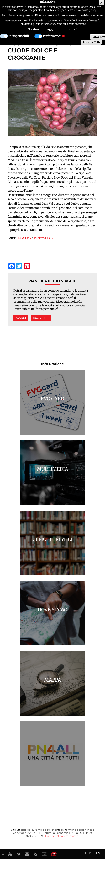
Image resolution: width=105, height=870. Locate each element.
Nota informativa (67, 836)
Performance (52, 35)
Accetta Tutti (91, 41)
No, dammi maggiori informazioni (52, 29)
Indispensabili (18, 35)
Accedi (21, 317)
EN (98, 853)
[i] (31, 35)
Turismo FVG (43, 238)
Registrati (41, 317)
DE (91, 853)
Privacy (49, 836)
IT (85, 853)
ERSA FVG (23, 238)
